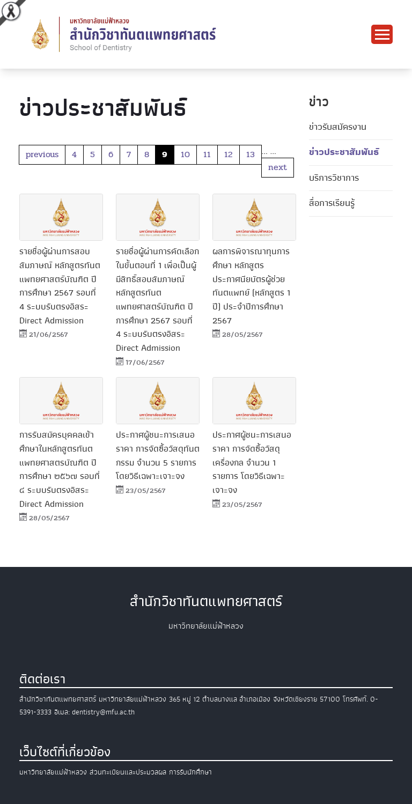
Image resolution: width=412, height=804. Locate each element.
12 (228, 154)
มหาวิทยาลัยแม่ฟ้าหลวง (53, 772)
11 (207, 154)
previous (42, 154)
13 (250, 154)
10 (185, 154)
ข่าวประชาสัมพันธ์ (344, 152)
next (277, 167)
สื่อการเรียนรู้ (332, 203)
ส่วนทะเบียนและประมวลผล (128, 772)
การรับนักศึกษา (190, 772)
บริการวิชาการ (334, 178)
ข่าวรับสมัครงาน (337, 127)
